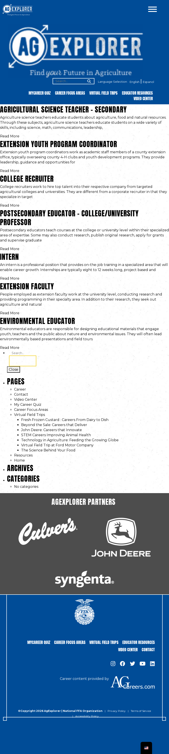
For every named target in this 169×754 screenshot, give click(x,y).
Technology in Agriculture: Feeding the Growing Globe (70, 440)
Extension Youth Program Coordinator (58, 143)
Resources (23, 455)
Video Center (143, 98)
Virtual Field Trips (103, 92)
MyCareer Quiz (40, 92)
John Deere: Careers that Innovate (51, 430)
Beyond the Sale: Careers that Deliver (54, 425)
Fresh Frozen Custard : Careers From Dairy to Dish (64, 420)
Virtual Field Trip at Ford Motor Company (57, 445)
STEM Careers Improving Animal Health (56, 435)
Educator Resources (137, 92)
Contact (21, 394)
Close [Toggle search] (13, 369)
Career (20, 389)
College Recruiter (27, 178)
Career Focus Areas (70, 92)
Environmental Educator (37, 320)
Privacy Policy (117, 711)
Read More (9, 136)
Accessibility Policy (87, 716)
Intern (9, 256)
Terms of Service (141, 711)
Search (22, 361)
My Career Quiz (27, 404)
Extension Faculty (27, 285)
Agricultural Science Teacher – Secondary (63, 109)
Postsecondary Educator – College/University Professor (69, 216)
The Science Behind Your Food (48, 450)
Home (19, 460)
